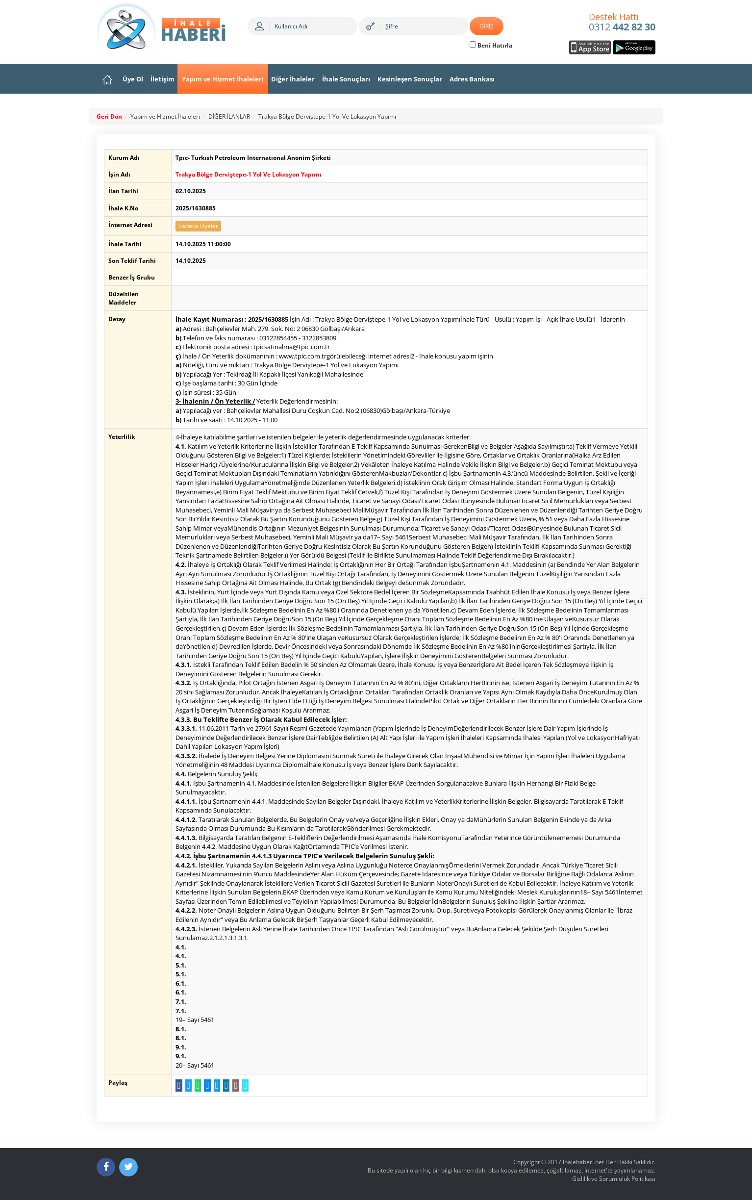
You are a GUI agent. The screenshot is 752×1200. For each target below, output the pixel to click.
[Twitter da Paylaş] (186, 1085)
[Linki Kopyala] (243, 1085)
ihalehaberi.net (583, 1162)
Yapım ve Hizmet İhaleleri (223, 79)
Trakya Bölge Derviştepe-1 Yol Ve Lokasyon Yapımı (327, 116)
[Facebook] (106, 1167)
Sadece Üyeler (197, 226)
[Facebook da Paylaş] (177, 1085)
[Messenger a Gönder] (205, 1085)
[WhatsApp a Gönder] (196, 1085)
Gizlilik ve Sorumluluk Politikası (613, 1178)
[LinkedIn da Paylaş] (225, 1085)
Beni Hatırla (491, 45)
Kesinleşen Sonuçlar (409, 79)
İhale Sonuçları (346, 79)
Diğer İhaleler (293, 79)
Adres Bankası (472, 79)
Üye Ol (133, 79)
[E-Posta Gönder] (234, 1085)
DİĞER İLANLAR (229, 116)
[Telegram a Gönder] (215, 1085)
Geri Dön (109, 116)
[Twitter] (128, 1167)
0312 (622, 22)
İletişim (162, 79)
